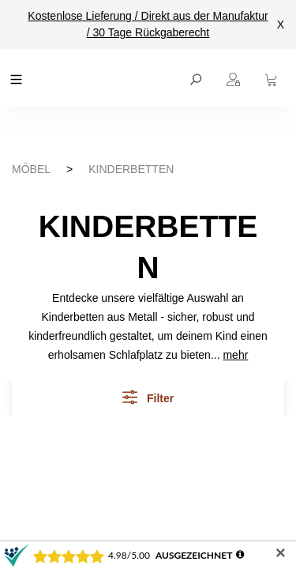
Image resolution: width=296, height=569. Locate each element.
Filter (148, 397)
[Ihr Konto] (235, 77)
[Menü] (18, 77)
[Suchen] (197, 77)
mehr (235, 355)
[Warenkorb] (273, 77)
